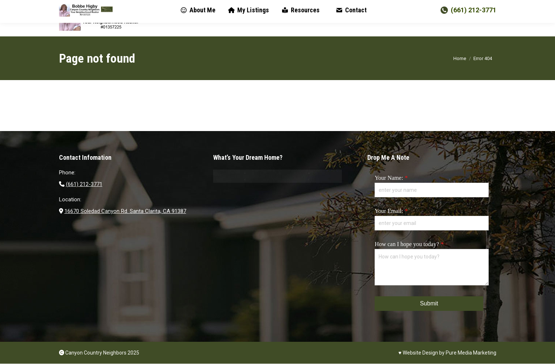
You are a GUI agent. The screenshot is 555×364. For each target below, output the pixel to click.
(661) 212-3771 (467, 18)
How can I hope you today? (407, 244)
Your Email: (389, 211)
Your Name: (389, 178)
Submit (429, 303)
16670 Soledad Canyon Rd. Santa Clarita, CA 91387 (125, 211)
